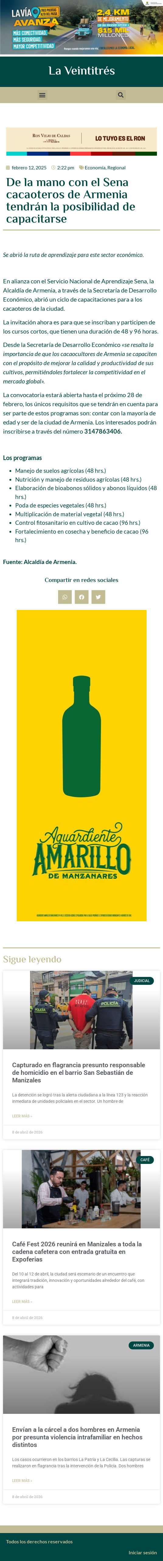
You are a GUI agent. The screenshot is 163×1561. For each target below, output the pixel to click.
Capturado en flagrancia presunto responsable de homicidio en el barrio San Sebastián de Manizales (78, 1072)
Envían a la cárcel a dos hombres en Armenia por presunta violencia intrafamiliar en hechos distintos (77, 1437)
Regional (116, 167)
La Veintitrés (81, 71)
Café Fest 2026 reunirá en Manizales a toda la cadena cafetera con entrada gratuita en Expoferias (77, 1252)
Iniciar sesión (143, 1552)
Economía (95, 167)
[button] (42, 95)
